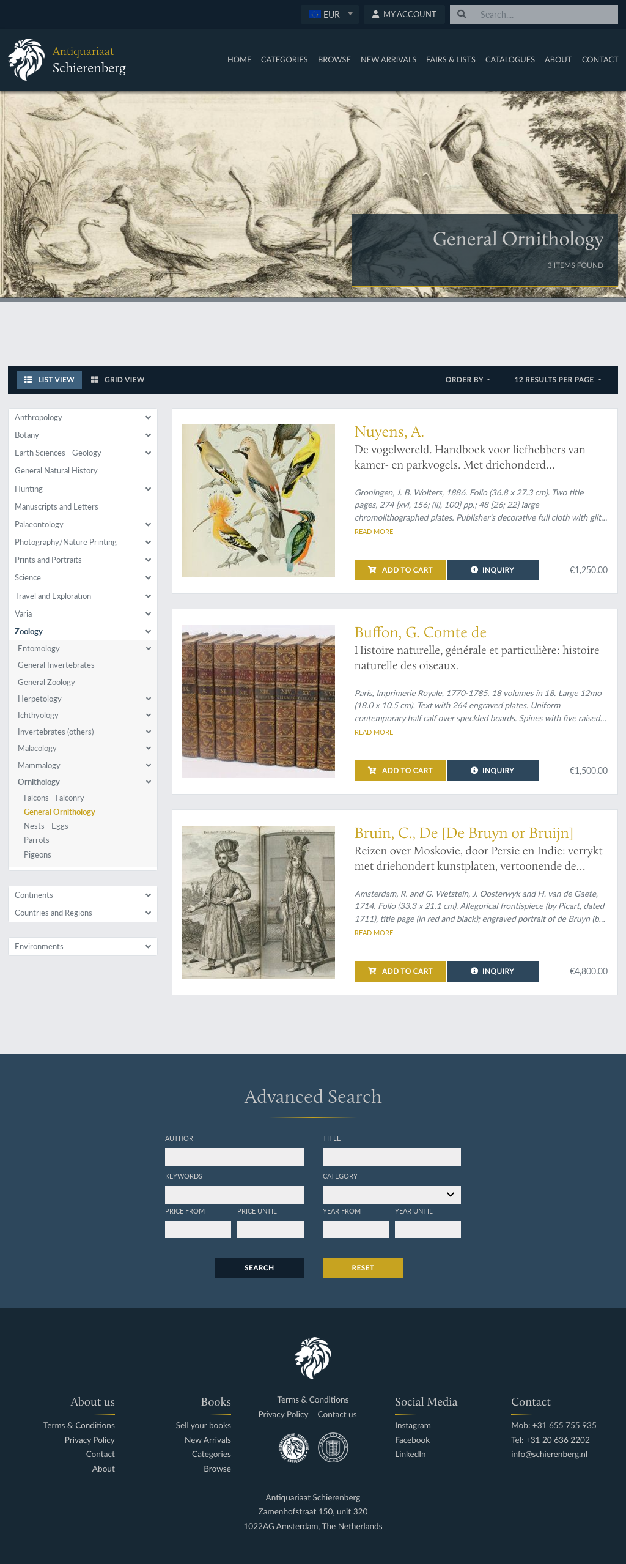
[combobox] (330, 14)
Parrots (37, 839)
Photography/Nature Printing (66, 541)
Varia (23, 613)
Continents (34, 894)
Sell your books (203, 1425)
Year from (342, 1210)
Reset (363, 1267)
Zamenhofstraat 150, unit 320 (313, 1512)
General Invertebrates (56, 664)
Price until (257, 1210)
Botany (27, 434)
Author (179, 1138)
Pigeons (37, 854)
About (558, 59)
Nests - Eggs (46, 825)
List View (49, 379)
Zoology (29, 631)
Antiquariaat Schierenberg (313, 1497)
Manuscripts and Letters (56, 506)
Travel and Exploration (53, 595)
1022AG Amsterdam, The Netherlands (312, 1526)
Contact (600, 59)
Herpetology (40, 698)
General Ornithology (59, 811)
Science (28, 577)
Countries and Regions (53, 912)
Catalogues (510, 59)
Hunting (29, 488)
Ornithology (39, 781)
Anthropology (38, 417)
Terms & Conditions (79, 1425)
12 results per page (554, 379)
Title (332, 1138)
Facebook (412, 1440)
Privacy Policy (90, 1440)
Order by (465, 379)
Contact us (337, 1414)
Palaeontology (39, 524)
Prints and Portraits (48, 559)
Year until (414, 1210)
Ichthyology (38, 715)
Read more (374, 531)
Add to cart (400, 570)
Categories (284, 59)
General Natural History (56, 470)
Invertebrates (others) (56, 731)
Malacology (37, 748)
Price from (185, 1210)
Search (259, 1267)
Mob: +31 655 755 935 (554, 1425)
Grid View (118, 379)
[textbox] (330, 14)
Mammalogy (39, 765)
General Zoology (46, 681)
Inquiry (492, 570)
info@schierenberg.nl (549, 1454)
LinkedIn (410, 1454)
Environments (39, 946)
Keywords (183, 1175)
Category (340, 1175)
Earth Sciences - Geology (58, 452)
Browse (334, 59)
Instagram (413, 1425)
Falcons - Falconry (54, 797)
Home (239, 59)
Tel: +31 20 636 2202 (550, 1440)
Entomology (39, 648)
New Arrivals (389, 59)
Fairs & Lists (451, 59)
